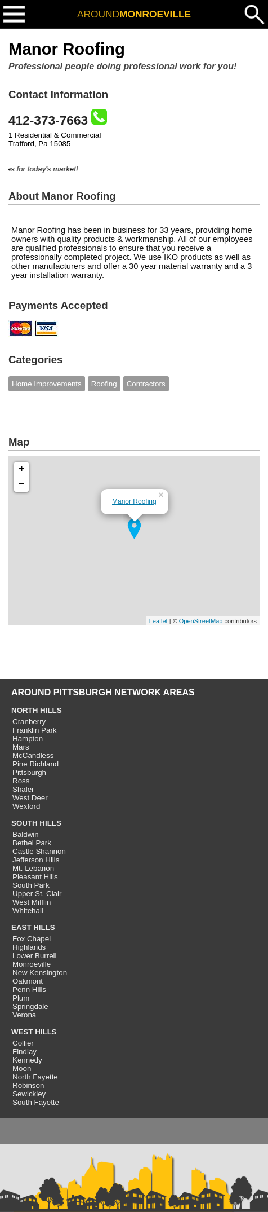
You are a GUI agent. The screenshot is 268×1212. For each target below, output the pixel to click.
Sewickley (29, 1094)
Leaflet (158, 621)
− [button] (22, 484)
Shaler (23, 789)
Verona (24, 1015)
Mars (20, 747)
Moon (21, 1068)
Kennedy (27, 1060)
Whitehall (27, 910)
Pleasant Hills (35, 876)
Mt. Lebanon (33, 868)
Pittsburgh (29, 772)
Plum (20, 998)
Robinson (28, 1085)
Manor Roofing (134, 501)
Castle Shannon (39, 851)
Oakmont (27, 981)
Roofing (104, 384)
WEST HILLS (34, 1032)
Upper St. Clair (36, 893)
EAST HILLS (33, 927)
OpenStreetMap (201, 621)
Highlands (29, 947)
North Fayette (35, 1077)
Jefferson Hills (35, 860)
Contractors (146, 384)
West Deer (30, 798)
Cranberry (29, 721)
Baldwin (25, 834)
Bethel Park (31, 843)
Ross (20, 781)
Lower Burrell (34, 955)
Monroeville (31, 964)
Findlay (24, 1051)
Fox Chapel (31, 939)
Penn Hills (29, 989)
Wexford (26, 806)
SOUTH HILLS (36, 823)
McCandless (32, 755)
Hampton (27, 738)
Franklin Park (34, 730)
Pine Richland (35, 764)
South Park (31, 885)
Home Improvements (47, 384)
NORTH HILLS (36, 710)
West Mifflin (31, 902)
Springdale (30, 1006)
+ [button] (22, 469)
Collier (23, 1043)
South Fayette (35, 1102)
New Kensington (39, 972)
